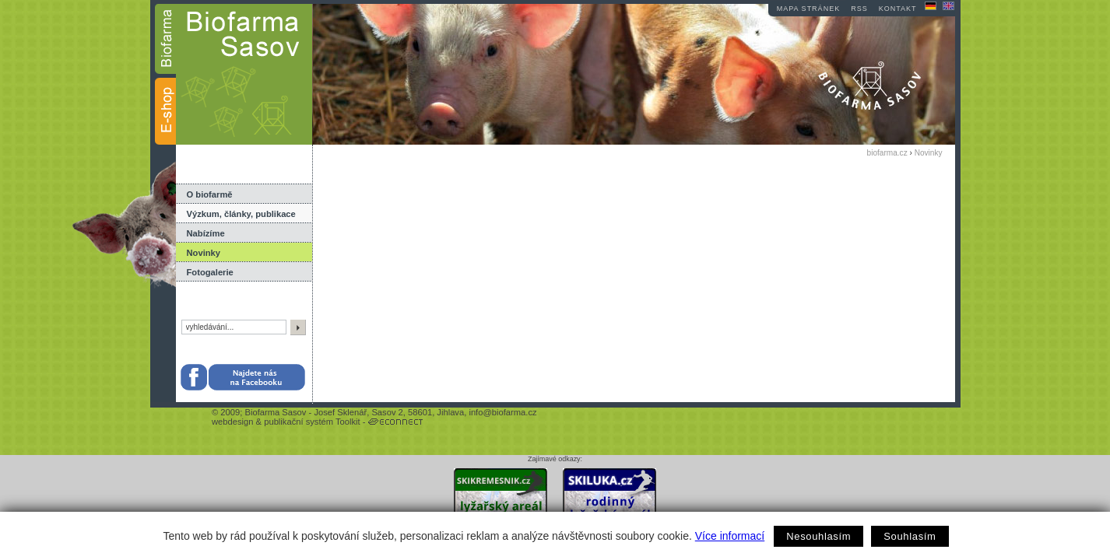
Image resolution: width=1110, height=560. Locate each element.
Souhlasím (909, 536)
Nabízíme (206, 233)
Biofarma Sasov (275, 412)
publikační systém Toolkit (312, 421)
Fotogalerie (210, 272)
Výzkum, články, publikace (241, 214)
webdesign (233, 421)
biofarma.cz (887, 153)
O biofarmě (210, 194)
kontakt (898, 8)
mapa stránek (808, 8)
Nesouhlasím (818, 536)
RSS (859, 8)
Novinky (204, 252)
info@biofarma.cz (502, 412)
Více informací (729, 536)
